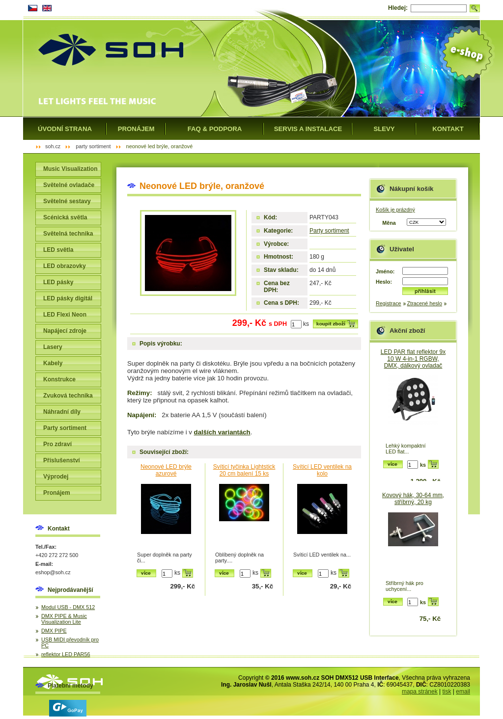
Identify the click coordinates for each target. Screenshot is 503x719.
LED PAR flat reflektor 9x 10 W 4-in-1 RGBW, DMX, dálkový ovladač (413, 358)
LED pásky (58, 282)
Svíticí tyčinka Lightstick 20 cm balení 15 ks (244, 470)
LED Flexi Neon (64, 314)
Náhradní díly (62, 411)
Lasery (52, 347)
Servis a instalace (308, 129)
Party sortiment (329, 230)
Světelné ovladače (68, 185)
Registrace (388, 303)
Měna (389, 223)
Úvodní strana (65, 129)
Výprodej (55, 476)
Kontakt (447, 129)
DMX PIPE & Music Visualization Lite (64, 619)
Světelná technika (68, 233)
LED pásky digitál (67, 298)
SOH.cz (52, 146)
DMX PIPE (54, 631)
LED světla (58, 249)
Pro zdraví (57, 444)
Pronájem (56, 492)
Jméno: (385, 271)
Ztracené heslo (424, 303)
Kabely (52, 363)
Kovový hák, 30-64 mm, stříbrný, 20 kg (413, 499)
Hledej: (398, 7)
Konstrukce (59, 379)
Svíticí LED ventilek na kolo (322, 470)
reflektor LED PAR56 (65, 654)
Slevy (383, 129)
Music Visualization (70, 168)
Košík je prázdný (395, 210)
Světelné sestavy (67, 201)
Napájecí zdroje (64, 330)
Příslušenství (61, 460)
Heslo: (384, 282)
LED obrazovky (64, 266)
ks (306, 323)
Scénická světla (65, 217)
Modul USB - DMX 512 (68, 607)
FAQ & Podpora (215, 129)
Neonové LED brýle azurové (166, 470)
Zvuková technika (68, 395)
